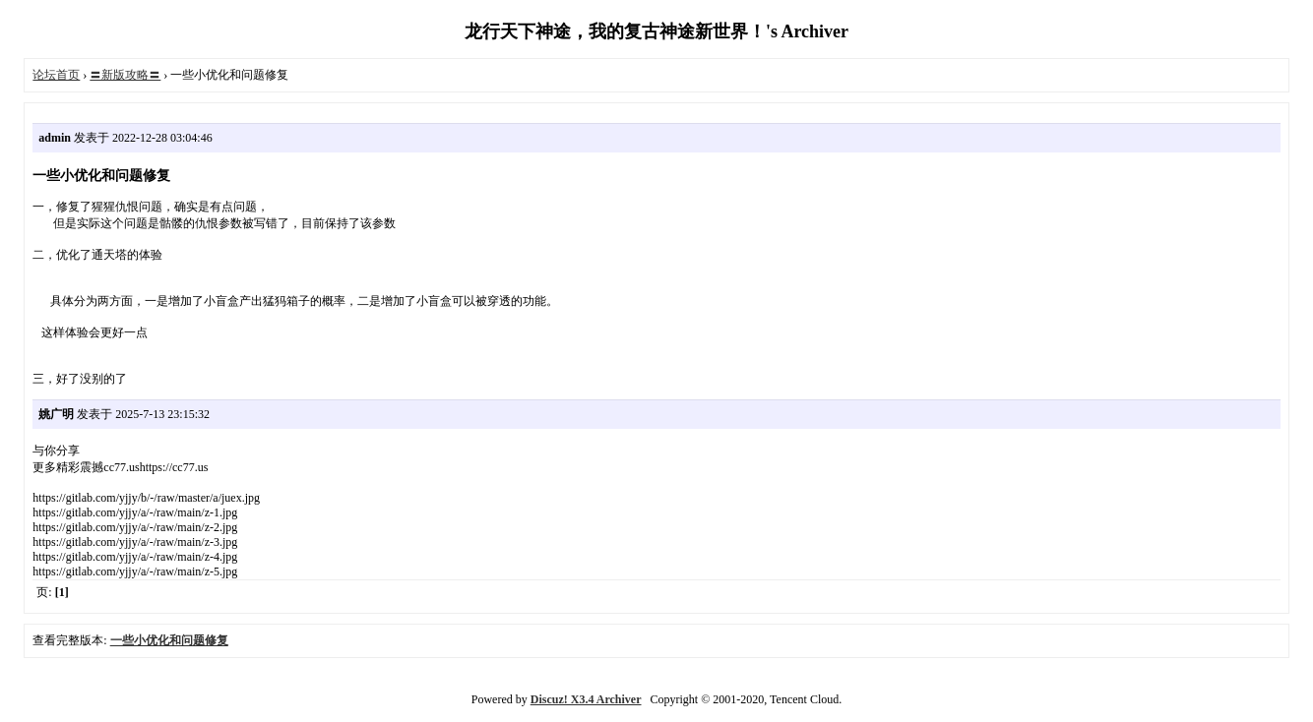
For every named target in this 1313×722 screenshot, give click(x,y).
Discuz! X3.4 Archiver (586, 699)
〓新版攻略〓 (125, 75)
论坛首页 (56, 75)
